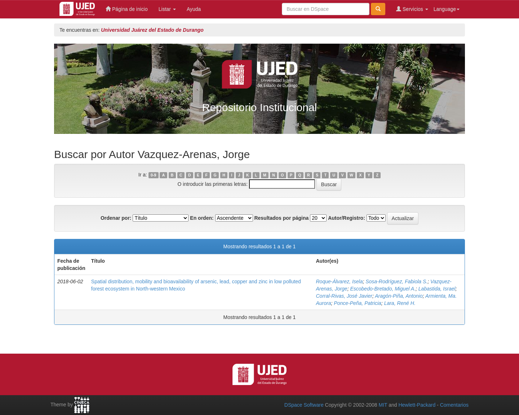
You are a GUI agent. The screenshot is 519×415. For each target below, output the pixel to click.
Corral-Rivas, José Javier (344, 296)
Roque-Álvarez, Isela (339, 281)
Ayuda (194, 9)
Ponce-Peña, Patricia (357, 303)
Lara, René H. (400, 303)
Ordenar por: (116, 218)
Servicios (412, 9)
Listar (167, 9)
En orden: (201, 218)
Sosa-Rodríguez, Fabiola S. (396, 281)
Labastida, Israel (437, 289)
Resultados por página (281, 218)
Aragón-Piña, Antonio (399, 296)
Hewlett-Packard (416, 405)
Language (447, 9)
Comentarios (454, 405)
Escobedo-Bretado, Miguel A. (383, 289)
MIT (382, 405)
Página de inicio (127, 9)
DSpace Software (304, 405)
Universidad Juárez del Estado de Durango (152, 30)
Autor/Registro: (346, 218)
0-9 (153, 175)
